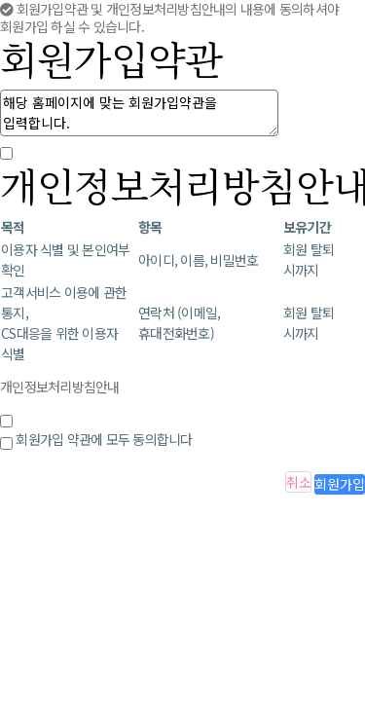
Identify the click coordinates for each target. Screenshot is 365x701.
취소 (298, 482)
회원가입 (339, 484)
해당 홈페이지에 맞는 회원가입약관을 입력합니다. (139, 113)
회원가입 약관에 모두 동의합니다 (104, 439)
